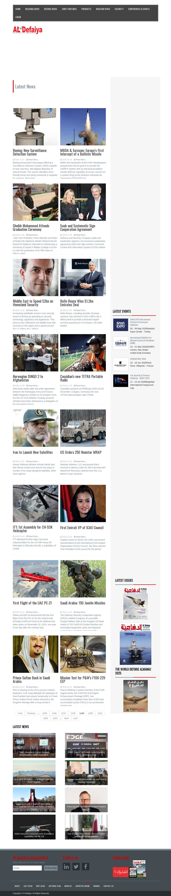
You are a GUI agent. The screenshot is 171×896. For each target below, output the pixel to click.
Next (66, 718)
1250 (90, 713)
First (20, 713)
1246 (54, 713)
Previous (31, 713)
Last (75, 718)
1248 (73, 713)
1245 (44, 713)
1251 (99, 713)
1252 (45, 718)
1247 (63, 713)
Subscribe (129, 869)
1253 (55, 718)
